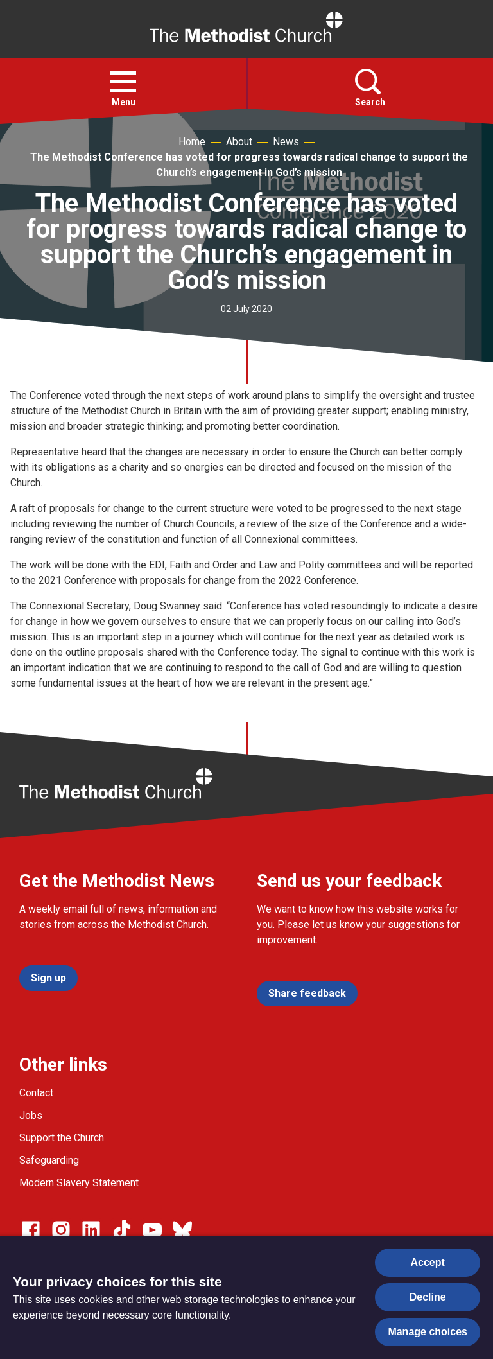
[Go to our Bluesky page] (182, 1229)
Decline (428, 1297)
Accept (428, 1262)
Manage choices (427, 1331)
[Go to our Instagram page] (61, 1229)
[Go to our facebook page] (30, 1229)
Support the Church (61, 1138)
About (239, 142)
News (286, 142)
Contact (36, 1093)
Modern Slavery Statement (79, 1183)
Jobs (30, 1115)
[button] (123, 81)
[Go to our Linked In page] (91, 1229)
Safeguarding (49, 1160)
